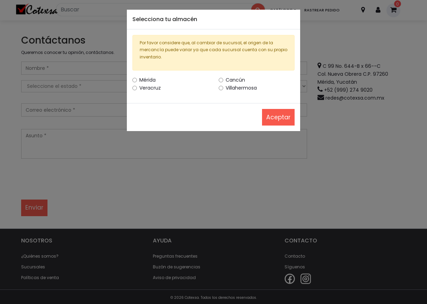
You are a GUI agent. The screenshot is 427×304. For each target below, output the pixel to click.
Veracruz (150, 87)
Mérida (147, 79)
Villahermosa (241, 87)
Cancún (235, 79)
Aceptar (278, 117)
